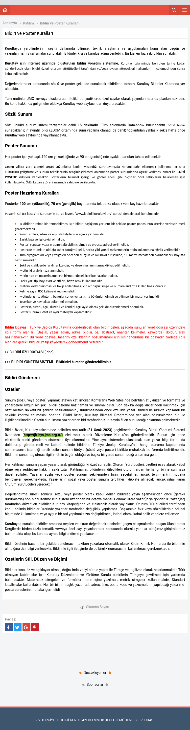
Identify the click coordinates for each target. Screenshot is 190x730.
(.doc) (48, 352)
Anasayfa (9, 23)
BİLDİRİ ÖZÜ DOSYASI (26, 352)
